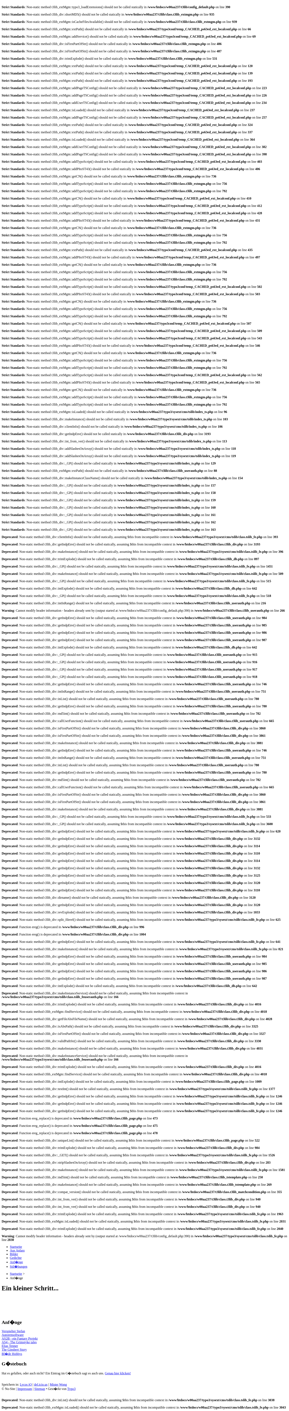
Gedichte (16, 1258)
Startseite (16, 1246)
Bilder (14, 1254)
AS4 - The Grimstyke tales (19, 1342)
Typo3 (71, 1389)
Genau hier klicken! (118, 1373)
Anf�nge (16, 1262)
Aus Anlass (17, 1250)
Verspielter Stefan (13, 1331)
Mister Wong (58, 1384)
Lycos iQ (26, 1384)
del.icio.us (41, 1384)
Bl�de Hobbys (12, 1354)
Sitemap (39, 1389)
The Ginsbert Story (14, 1349)
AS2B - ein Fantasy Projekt (20, 1338)
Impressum (24, 1389)
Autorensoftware (13, 1335)
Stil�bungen (18, 1266)
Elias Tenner (10, 1346)
